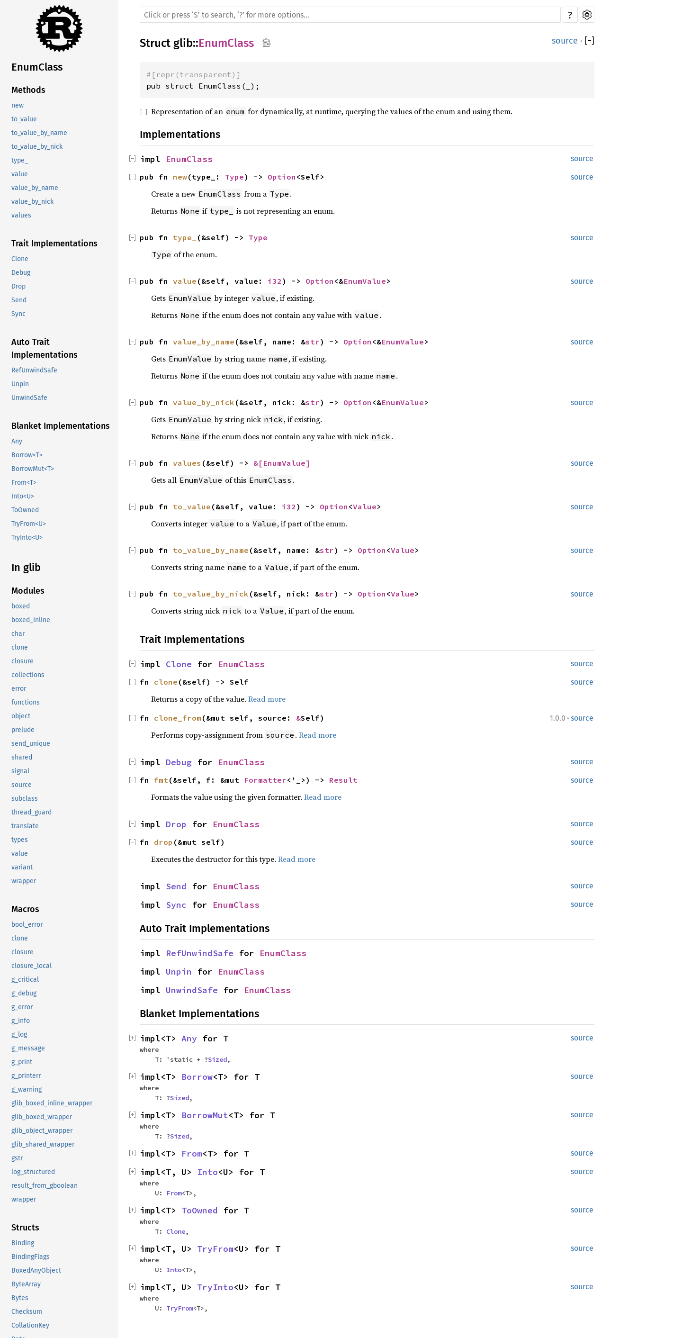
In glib (26, 567)
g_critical (25, 980)
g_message (28, 1048)
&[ (258, 463)
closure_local (31, 966)
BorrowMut (204, 1115)
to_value (24, 119)
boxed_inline (30, 620)
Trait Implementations (54, 243)
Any (16, 441)
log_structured (33, 1172)
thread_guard (31, 812)
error (18, 689)
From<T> (23, 483)
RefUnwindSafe (34, 370)
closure (22, 661)
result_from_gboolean (44, 1186)
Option (282, 176)
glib (183, 43)
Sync (18, 314)
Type (234, 176)
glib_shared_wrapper (42, 1144)
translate (25, 826)
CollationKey (30, 1325)
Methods (28, 90)
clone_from (177, 718)
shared (21, 757)
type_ (19, 160)
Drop (18, 286)
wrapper (23, 881)
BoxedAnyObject (36, 1270)
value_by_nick (32, 202)
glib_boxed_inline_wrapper (51, 1103)
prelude (23, 730)
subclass (24, 799)
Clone (19, 259)
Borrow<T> (27, 455)
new (17, 105)
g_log (19, 1035)
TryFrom (215, 1248)
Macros (25, 909)
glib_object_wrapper (41, 1131)
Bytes (19, 1298)
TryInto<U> (27, 537)
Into (207, 1171)
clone (19, 647)
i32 (275, 281)
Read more (267, 699)
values (21, 215)
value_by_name (34, 188)
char (18, 634)
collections (28, 675)
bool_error (27, 925)
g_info (20, 1021)
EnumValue (364, 281)
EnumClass (37, 67)
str (312, 341)
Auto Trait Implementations (44, 348)
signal (20, 771)
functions (25, 702)
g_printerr (26, 1076)
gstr (17, 1158)
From (191, 1153)
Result (343, 780)
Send (19, 300)
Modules (28, 591)
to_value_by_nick (37, 147)
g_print (21, 1062)
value (19, 174)
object (20, 716)
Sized (217, 1059)
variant (22, 867)
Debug (20, 273)
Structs (25, 1227)
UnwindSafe (29, 398)
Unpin (20, 384)
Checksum (26, 1312)
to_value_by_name (39, 133)
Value (365, 506)
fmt (161, 780)
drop (163, 842)
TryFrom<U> (28, 524)
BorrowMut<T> (32, 469)
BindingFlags (30, 1257)
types (19, 840)
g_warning (26, 1089)
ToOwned (25, 510)
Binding (22, 1243)
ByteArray (26, 1284)
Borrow (197, 1076)
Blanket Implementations (60, 426)
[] (589, 41)
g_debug (23, 993)
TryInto (215, 1287)
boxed (20, 606)
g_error (22, 1007)
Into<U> (22, 496)
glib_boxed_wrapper (41, 1117)
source (21, 785)
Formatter (265, 780)
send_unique (30, 744)
